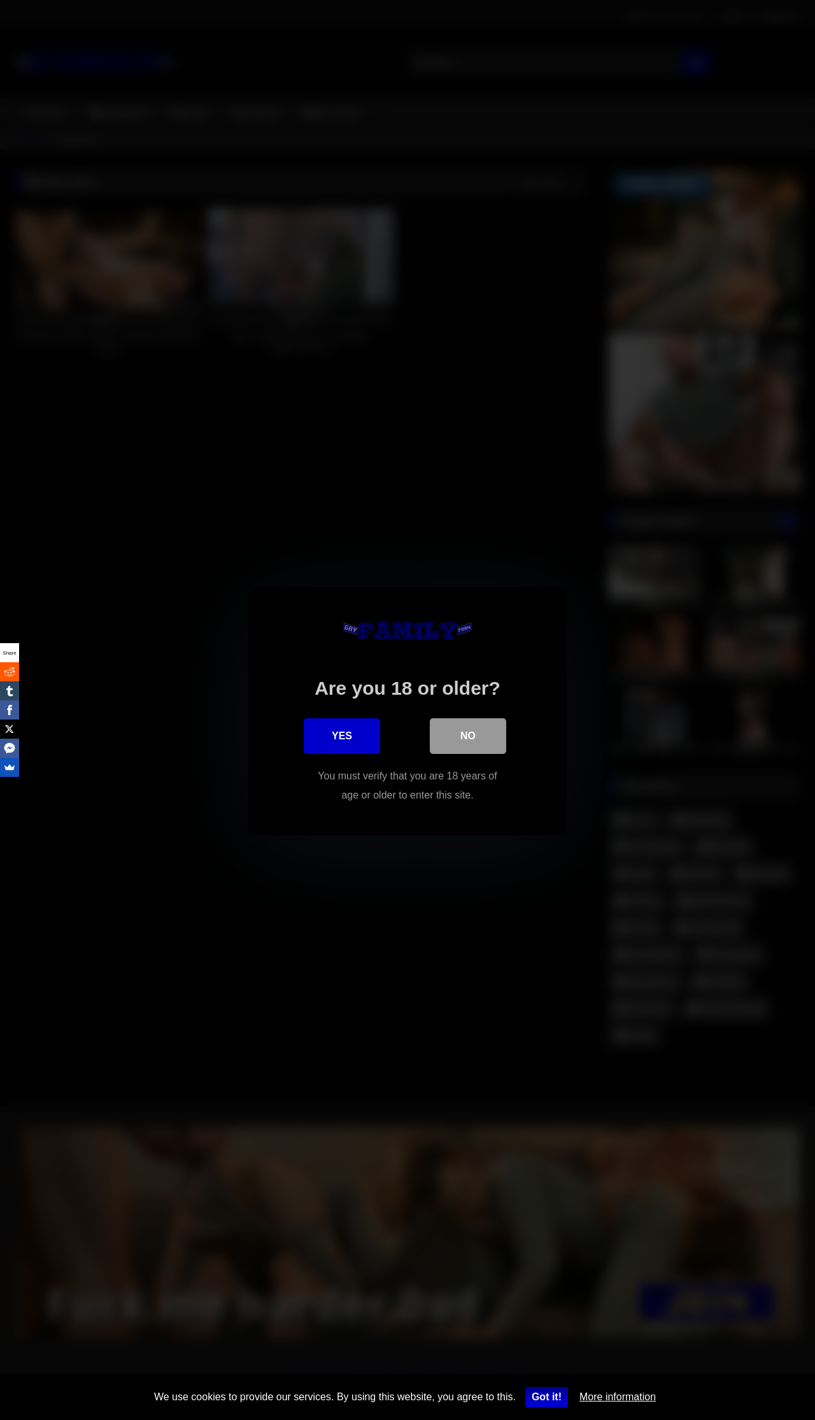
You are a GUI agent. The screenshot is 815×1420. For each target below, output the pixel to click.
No (468, 734)
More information (617, 1396)
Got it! (547, 1396)
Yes (342, 734)
